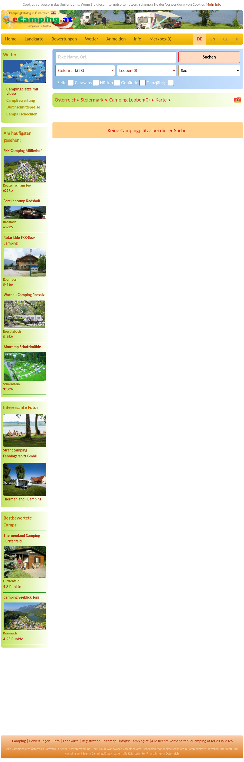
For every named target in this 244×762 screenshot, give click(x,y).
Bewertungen (64, 39)
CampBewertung (20, 100)
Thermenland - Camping (22, 499)
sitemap (110, 741)
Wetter (91, 39)
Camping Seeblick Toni (21, 597)
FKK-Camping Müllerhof (23, 150)
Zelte (62, 83)
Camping (19, 741)
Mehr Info (213, 4)
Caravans (83, 83)
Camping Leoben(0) (131, 100)
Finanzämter (154, 753)
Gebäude (129, 83)
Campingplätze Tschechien (139, 749)
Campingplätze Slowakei (203, 749)
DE (199, 39)
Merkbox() (160, 39)
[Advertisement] (24, 692)
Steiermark (94, 100)
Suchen (209, 57)
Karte (163, 100)
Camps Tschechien (21, 114)
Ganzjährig (157, 83)
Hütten (106, 83)
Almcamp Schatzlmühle (22, 347)
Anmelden (116, 39)
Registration (91, 741)
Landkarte (34, 39)
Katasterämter (137, 753)
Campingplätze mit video (22, 91)
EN (212, 39)
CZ (225, 39)
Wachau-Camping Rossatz (24, 294)
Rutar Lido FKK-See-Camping (19, 240)
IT (237, 39)
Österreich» (67, 100)
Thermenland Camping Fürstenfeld (22, 538)
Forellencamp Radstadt (22, 201)
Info (137, 39)
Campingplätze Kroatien (107, 753)
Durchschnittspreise (23, 107)
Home (10, 39)
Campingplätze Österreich (28, 749)
